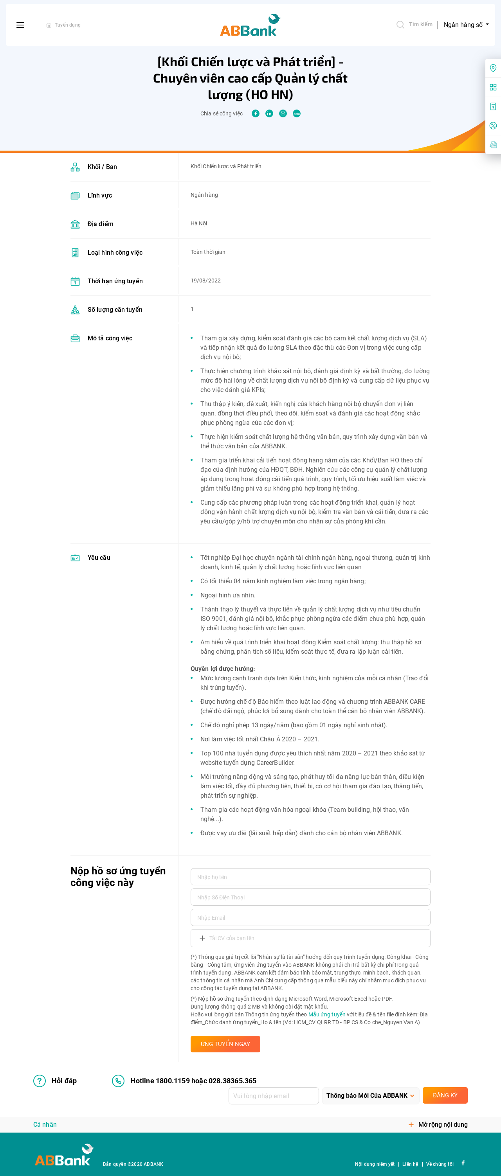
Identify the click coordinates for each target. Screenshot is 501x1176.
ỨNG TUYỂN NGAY (225, 1044)
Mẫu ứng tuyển (327, 1014)
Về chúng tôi (440, 1164)
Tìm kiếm (414, 24)
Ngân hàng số (464, 25)
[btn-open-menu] (20, 25)
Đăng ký (445, 1095)
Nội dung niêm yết (375, 1164)
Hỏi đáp (55, 1081)
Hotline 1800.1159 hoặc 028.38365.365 (184, 1081)
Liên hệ (410, 1164)
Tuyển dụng (68, 25)
